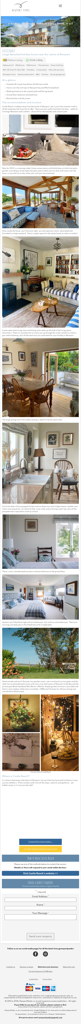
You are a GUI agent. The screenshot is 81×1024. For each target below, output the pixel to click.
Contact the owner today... (40, 842)
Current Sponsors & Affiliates (40, 972)
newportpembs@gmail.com (50, 1018)
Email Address (40, 896)
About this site (69, 967)
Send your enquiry (40, 937)
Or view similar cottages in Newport (40, 849)
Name (40, 905)
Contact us (10, 967)
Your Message (40, 913)
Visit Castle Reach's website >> (40, 873)
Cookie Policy (33, 980)
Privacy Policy (47, 980)
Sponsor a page (26, 967)
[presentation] (21, 927)
